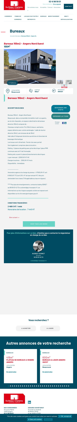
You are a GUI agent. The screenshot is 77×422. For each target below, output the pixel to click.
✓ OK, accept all (65, 416)
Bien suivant (14, 217)
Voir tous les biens (38, 224)
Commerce (8, 16)
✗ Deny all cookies (35, 419)
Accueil (12, 36)
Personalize (48, 419)
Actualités (43, 7)
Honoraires (57, 7)
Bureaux (43, 16)
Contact (50, 7)
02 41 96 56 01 (55, 1)
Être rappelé (57, 4)
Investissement (53, 16)
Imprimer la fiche (60, 116)
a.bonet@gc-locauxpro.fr (39, 260)
